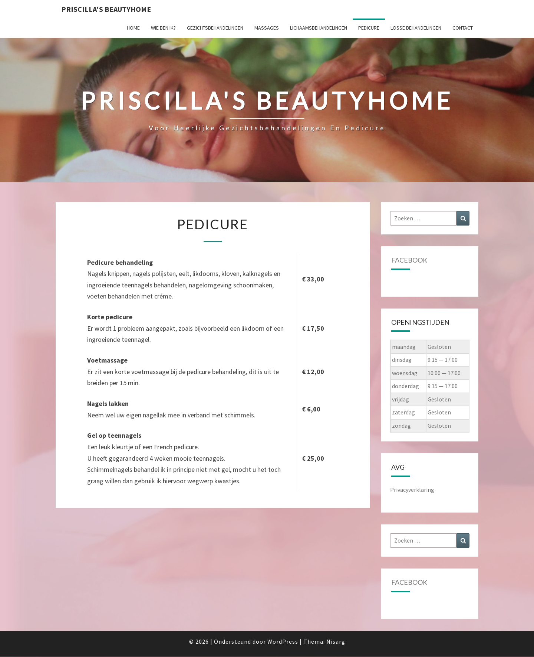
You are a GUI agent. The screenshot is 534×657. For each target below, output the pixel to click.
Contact (462, 27)
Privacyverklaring (412, 489)
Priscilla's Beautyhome (106, 9)
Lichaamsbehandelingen (318, 27)
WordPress (282, 641)
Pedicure (368, 27)
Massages (266, 27)
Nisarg (335, 641)
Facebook (409, 260)
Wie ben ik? (163, 27)
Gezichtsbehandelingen (215, 27)
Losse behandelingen (415, 27)
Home (133, 27)
